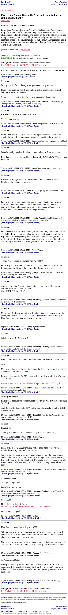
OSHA (34, 124)
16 (2, 469)
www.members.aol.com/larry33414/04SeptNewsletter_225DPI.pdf (30, 383)
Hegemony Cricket (40, 347)
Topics (53, 4)
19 (2, 553)
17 (2, 491)
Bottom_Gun (38, 581)
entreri (34, 74)
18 (2, 516)
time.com (26, 49)
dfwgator (36, 469)
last (44, 65)
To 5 (26, 419)
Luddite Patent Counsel (41, 218)
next (40, 65)
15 (2, 437)
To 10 (26, 518)
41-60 (19, 65)
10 (2, 300)
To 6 (26, 351)
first (3, 65)
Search (11, 4)
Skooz (34, 141)
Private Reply (17, 77)
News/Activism (61, 2)
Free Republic (6, 2)
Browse (4, 4)
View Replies (29, 77)
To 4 (26, 329)
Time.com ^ (5, 21)
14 (2, 415)
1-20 (7, 65)
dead (34, 191)
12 (2, 347)
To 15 (26, 496)
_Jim (34, 273)
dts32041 (36, 415)
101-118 (34, 65)
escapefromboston (39, 168)
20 (2, 581)
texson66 (36, 300)
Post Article (62, 4)
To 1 (26, 106)
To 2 (26, 583)
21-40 (12, 65)
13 (2, 388)
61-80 (25, 65)
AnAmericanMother (40, 102)
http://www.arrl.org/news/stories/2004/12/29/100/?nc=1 (25, 507)
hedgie (35, 516)
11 (2, 327)
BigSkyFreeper (38, 250)
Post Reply (6, 77)
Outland (36, 553)
